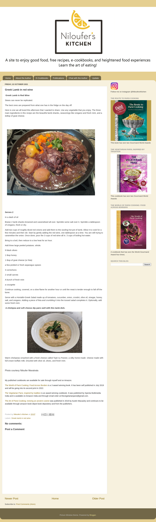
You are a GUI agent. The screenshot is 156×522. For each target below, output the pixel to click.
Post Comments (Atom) (25, 504)
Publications (58, 78)
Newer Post (11, 498)
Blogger (93, 515)
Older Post (98, 498)
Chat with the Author (78, 78)
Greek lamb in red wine (21, 418)
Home (8, 78)
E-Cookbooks (42, 78)
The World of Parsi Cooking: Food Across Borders (26, 385)
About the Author (23, 78)
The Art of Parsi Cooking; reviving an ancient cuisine (27, 401)
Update (95, 78)
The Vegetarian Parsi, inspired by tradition (23, 393)
